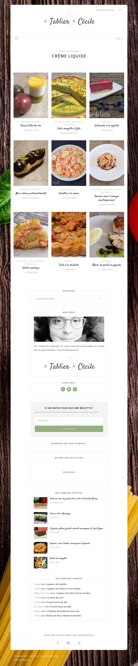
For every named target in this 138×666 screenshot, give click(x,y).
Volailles (106, 261)
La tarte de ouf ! (55, 597)
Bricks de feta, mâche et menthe (64, 615)
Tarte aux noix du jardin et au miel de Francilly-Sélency (73, 498)
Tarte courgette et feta (68, 129)
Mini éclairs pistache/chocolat (31, 193)
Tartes (68, 261)
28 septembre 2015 (69, 133)
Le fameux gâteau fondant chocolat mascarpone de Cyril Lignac (76, 528)
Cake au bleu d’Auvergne (60, 513)
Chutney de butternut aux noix (63, 611)
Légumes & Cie (68, 189)
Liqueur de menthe (57, 584)
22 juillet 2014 (31, 272)
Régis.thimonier (42, 593)
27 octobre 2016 (31, 130)
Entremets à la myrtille (107, 126)
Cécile (37, 588)
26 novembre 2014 (31, 198)
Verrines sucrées (30, 122)
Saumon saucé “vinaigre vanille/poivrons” (107, 198)
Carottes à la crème (69, 193)
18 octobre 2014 (69, 198)
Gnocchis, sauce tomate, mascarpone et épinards (70, 543)
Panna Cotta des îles (30, 126)
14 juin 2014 (106, 269)
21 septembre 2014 (106, 204)
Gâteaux (106, 122)
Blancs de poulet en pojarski (106, 265)
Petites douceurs (30, 189)
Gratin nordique (31, 268)
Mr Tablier (39, 606)
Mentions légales (22, 660)
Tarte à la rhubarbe (69, 265)
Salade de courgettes (58, 558)
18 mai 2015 (106, 130)
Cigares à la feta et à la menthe (64, 588)
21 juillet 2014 (69, 269)
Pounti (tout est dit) (57, 602)
